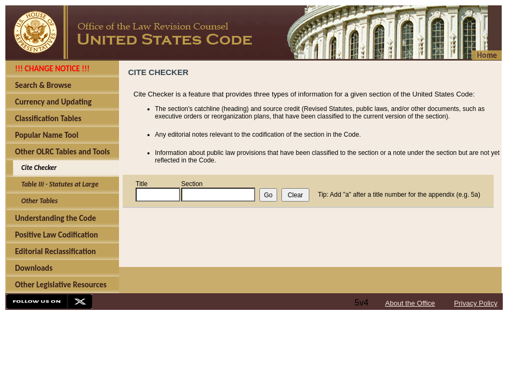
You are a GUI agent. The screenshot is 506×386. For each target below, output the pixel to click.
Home (487, 55)
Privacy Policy (475, 303)
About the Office (410, 303)
